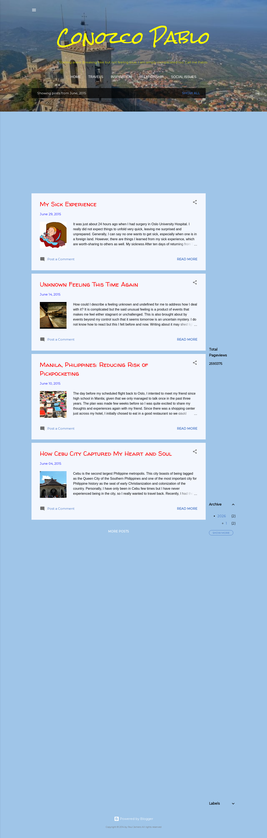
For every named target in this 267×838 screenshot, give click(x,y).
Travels (95, 77)
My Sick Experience (68, 204)
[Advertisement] (238, 150)
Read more (187, 259)
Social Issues (183, 77)
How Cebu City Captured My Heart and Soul (106, 453)
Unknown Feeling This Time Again (89, 284)
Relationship (151, 77)
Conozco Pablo (133, 37)
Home (76, 77)
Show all (191, 93)
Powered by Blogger (133, 819)
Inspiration (121, 77)
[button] (194, 203)
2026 (221, 516)
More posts (118, 531)
